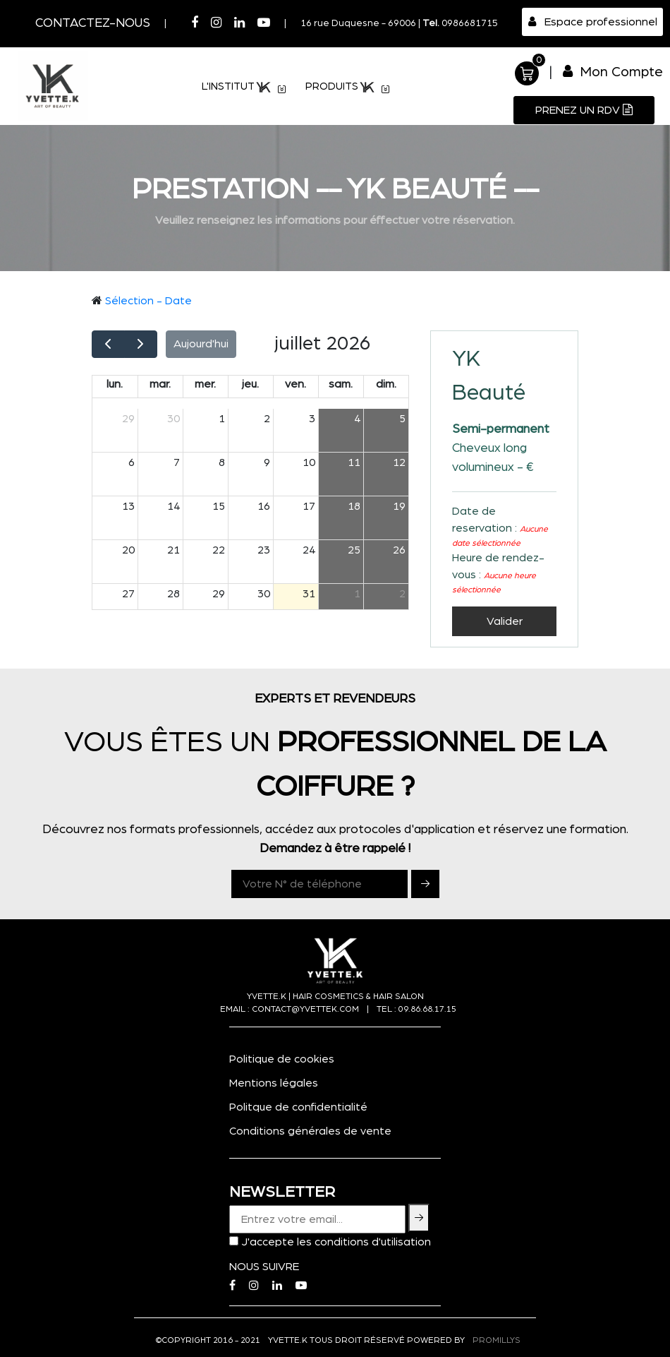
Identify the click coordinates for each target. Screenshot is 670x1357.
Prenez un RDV (584, 110)
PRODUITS (348, 88)
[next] (140, 344)
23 (263, 550)
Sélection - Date (148, 300)
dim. (386, 384)
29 (128, 418)
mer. (205, 384)
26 (399, 550)
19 (399, 506)
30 (173, 418)
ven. (295, 384)
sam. (341, 384)
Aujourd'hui (201, 343)
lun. (114, 384)
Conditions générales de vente (310, 1131)
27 (128, 593)
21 (173, 550)
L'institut (244, 88)
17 (309, 506)
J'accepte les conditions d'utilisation (336, 1242)
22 (218, 550)
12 (399, 462)
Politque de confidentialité (298, 1107)
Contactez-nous (92, 23)
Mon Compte (613, 71)
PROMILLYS (496, 1340)
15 (218, 506)
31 (309, 593)
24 (309, 550)
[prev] (108, 344)
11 (354, 462)
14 (173, 506)
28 (173, 593)
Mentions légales (273, 1083)
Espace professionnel (592, 22)
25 (354, 550)
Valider (505, 621)
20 (128, 550)
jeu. (250, 384)
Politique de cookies (281, 1059)
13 (128, 506)
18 (354, 506)
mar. (160, 384)
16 (263, 506)
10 (309, 462)
